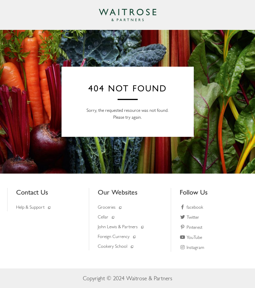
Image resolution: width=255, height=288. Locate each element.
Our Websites (117, 192)
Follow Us (194, 192)
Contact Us (32, 192)
